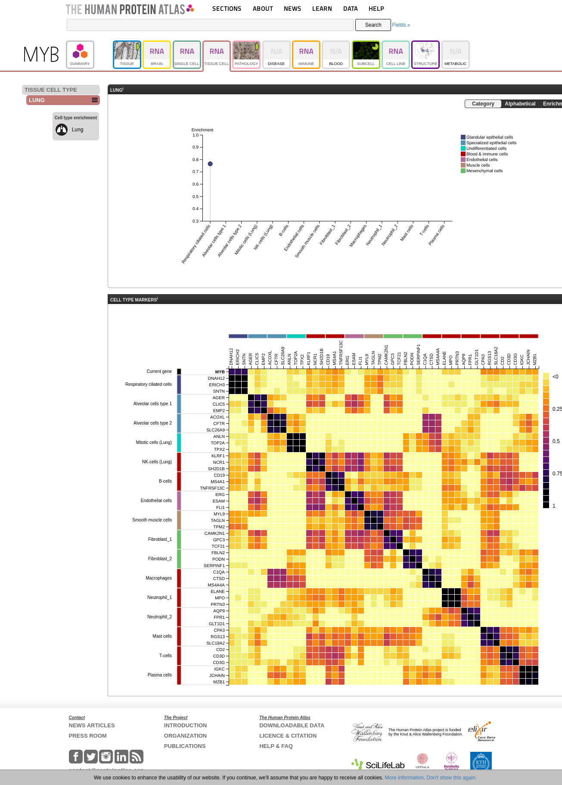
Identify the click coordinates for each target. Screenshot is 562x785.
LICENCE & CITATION (288, 735)
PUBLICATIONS (185, 746)
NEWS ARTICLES (92, 725)
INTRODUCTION (185, 725)
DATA (350, 8)
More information (404, 778)
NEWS (292, 8)
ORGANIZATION (185, 735)
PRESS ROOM (88, 735)
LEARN (322, 8)
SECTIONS (227, 8)
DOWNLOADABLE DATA (291, 725)
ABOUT (263, 8)
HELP (376, 8)
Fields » (401, 25)
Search (373, 25)
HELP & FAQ (276, 746)
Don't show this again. (451, 778)
